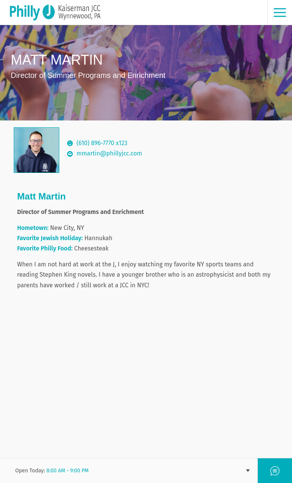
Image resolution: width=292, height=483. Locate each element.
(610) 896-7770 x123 (101, 143)
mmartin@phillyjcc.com (109, 153)
